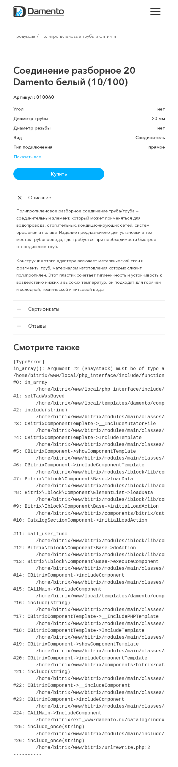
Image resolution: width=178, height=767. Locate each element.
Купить (59, 174)
